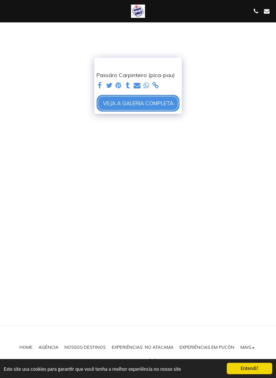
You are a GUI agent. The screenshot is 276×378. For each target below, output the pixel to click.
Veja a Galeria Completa (138, 103)
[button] (8, 10)
